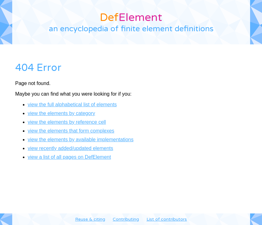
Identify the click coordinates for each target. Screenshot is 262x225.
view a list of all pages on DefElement (69, 157)
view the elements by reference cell (67, 122)
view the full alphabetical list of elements (72, 104)
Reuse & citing (90, 219)
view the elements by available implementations (81, 139)
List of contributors (166, 219)
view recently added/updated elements (70, 148)
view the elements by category (61, 113)
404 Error (38, 68)
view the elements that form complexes (71, 130)
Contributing (126, 219)
